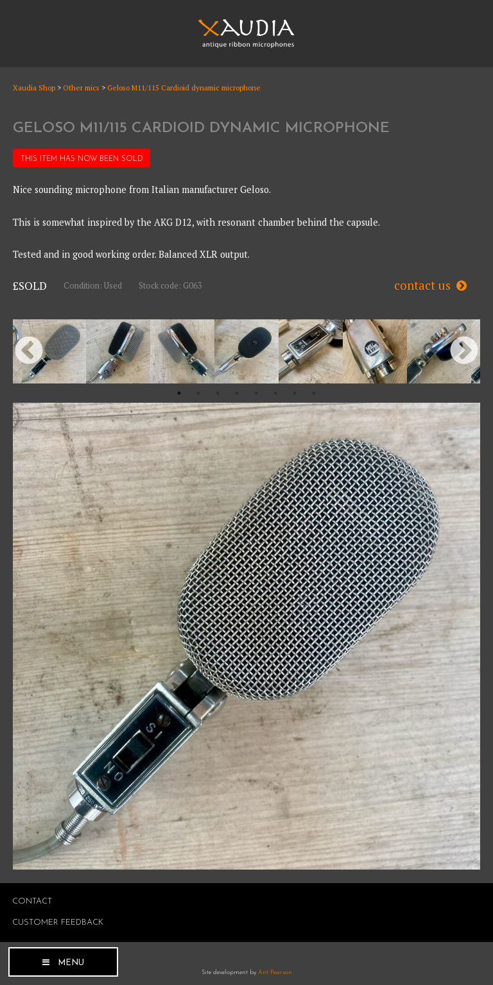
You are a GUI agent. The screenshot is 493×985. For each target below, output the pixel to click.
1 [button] (179, 393)
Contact (32, 901)
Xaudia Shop (34, 87)
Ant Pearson (275, 972)
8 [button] (313, 393)
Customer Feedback (57, 922)
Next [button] (464, 351)
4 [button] (236, 393)
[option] (54, 351)
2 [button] (198, 393)
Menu (71, 963)
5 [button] (256, 393)
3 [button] (217, 393)
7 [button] (294, 393)
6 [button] (275, 393)
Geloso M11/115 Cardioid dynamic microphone (184, 87)
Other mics (81, 87)
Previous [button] (29, 351)
